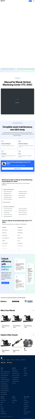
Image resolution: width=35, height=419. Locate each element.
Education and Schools (15, 375)
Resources (17, 359)
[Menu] (33, 1)
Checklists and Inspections (5, 381)
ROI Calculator (3, 411)
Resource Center (3, 400)
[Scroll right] (33, 310)
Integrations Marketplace (4, 375)
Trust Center (26, 400)
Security (25, 398)
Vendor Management (4, 394)
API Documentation (3, 413)
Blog (1, 404)
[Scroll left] (31, 310)
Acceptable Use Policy (27, 411)
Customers (3, 359)
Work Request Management (5, 390)
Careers (25, 371)
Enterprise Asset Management (5, 371)
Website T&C (26, 413)
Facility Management (15, 381)
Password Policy (26, 406)
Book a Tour (23, 359)
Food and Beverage (15, 371)
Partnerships (26, 373)
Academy (2, 402)
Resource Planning (3, 392)
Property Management (15, 377)
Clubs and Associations (15, 373)
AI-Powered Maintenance (4, 388)
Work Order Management (4, 386)
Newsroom (25, 375)
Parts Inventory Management (5, 379)
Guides (2, 406)
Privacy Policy (26, 404)
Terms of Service (26, 402)
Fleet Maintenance (15, 379)
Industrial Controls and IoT (5, 373)
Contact (13, 402)
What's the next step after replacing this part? (22, 66)
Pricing (12, 359)
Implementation (14, 400)
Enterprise (8, 359)
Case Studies (3, 398)
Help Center (14, 398)
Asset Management (4, 377)
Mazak (3, 3)
